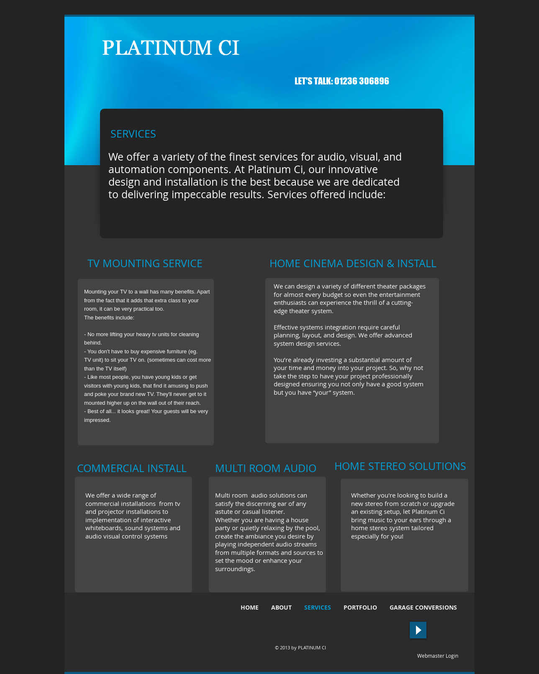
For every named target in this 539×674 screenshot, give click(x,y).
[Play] (418, 630)
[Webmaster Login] (437, 656)
